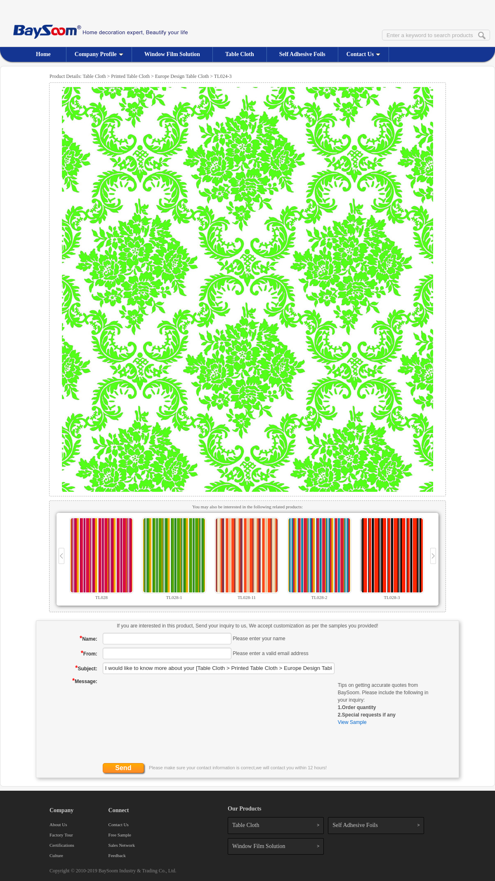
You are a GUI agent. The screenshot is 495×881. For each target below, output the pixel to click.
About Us (58, 824)
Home (43, 54)
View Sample (352, 722)
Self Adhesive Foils (302, 54)
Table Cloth (239, 54)
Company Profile (99, 54)
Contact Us (363, 54)
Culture (56, 855)
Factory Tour (61, 834)
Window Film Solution (172, 54)
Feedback (117, 855)
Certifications (62, 845)
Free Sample (119, 834)
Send (123, 767)
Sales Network (121, 845)
